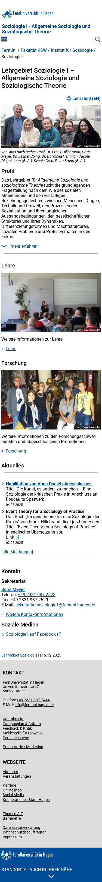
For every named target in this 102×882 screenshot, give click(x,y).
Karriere (9, 785)
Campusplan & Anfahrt (22, 724)
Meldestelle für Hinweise (23, 733)
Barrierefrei (12, 818)
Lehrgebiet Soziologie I (20, 655)
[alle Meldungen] (17, 551)
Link (10, 537)
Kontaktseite (13, 719)
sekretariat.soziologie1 (37, 605)
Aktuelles (10, 772)
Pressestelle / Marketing (23, 747)
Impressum (12, 837)
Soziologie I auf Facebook (31, 634)
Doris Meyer (13, 589)
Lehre (11, 348)
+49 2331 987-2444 (33, 700)
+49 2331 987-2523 (36, 594)
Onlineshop (12, 790)
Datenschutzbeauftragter (24, 832)
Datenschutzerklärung (21, 827)
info (18, 705)
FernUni (9, 50)
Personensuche (16, 738)
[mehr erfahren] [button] (20, 246)
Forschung (16, 451)
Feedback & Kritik (17, 728)
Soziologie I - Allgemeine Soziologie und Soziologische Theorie (46, 29)
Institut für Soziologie (72, 50)
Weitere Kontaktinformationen (34, 614)
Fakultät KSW (34, 50)
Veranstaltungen (17, 776)
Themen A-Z (13, 814)
